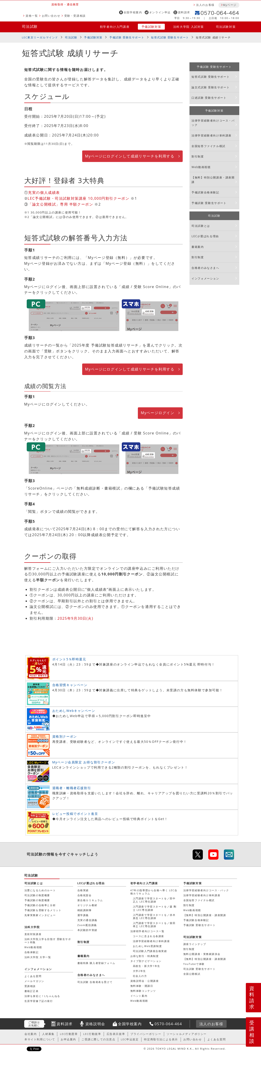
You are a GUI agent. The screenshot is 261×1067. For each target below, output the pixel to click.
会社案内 (30, 1034)
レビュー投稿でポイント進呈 (75, 813)
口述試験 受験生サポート (209, 98)
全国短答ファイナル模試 (208, 146)
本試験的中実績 (87, 930)
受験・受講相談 (75, 15)
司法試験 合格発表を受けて (95, 982)
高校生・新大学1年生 (146, 966)
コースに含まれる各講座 (148, 936)
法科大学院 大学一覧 (37, 957)
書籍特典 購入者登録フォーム (96, 963)
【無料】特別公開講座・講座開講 (213, 180)
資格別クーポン (64, 736)
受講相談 (252, 1031)
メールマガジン (34, 981)
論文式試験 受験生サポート (211, 87)
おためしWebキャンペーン (73, 710)
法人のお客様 (205, 5)
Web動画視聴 (201, 167)
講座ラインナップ (194, 944)
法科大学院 (32, 927)
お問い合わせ (51, 15)
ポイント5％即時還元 (69, 659)
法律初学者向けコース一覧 (147, 931)
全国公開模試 (192, 974)
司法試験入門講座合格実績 (150, 951)
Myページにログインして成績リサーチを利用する (129, 156)
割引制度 (198, 156)
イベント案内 (139, 995)
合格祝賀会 (84, 895)
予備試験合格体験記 (205, 192)
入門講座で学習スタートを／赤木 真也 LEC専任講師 (154, 916)
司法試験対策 (226, 27)
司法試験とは (201, 226)
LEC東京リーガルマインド (40, 37)
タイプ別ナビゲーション (146, 961)
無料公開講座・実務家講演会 (201, 954)
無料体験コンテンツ (143, 990)
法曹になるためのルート (40, 890)
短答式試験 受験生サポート (170, 37)
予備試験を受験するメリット (43, 910)
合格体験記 (31, 952)
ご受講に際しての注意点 (98, 1039)
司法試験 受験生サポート (199, 969)
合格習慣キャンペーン (70, 685)
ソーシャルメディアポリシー (187, 1034)
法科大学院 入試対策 (188, 27)
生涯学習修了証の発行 (38, 1001)
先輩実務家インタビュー (40, 915)
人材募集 (48, 1034)
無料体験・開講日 (141, 985)
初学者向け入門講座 (114, 27)
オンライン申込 (160, 12)
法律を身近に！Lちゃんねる (42, 996)
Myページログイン (158, 412)
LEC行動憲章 (69, 1034)
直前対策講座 (33, 934)
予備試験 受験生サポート (126, 37)
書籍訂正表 (31, 991)
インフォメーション (205, 278)
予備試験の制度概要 (37, 900)
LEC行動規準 (92, 1034)
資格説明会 (95, 1023)
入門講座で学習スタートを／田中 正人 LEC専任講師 (154, 900)
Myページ (230, 5)
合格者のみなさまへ (205, 268)
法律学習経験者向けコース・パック (213, 123)
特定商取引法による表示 (161, 1039)
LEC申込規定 (130, 1039)
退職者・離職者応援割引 (71, 788)
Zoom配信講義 (87, 925)
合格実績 (83, 890)
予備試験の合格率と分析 (40, 905)
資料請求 (184, 12)
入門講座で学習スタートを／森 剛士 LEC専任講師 (155, 908)
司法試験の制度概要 (37, 895)
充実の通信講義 (87, 920)
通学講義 (83, 915)
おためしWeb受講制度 (147, 946)
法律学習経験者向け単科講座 (212, 135)
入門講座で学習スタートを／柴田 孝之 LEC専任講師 (154, 924)
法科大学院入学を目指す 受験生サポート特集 (47, 940)
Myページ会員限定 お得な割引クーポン (83, 762)
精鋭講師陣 (84, 910)
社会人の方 (140, 976)
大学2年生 (139, 971)
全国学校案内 (133, 12)
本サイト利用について (39, 1039)
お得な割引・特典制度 (144, 956)
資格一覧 (32, 15)
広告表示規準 (116, 1034)
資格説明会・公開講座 (144, 981)
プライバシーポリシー (145, 1034)
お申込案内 (68, 1039)
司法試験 (30, 26)
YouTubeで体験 (194, 964)
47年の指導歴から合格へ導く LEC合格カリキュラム (153, 892)
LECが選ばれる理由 (205, 236)
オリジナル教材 (87, 905)
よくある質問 (33, 976)
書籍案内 (198, 247)
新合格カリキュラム (90, 900)
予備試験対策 (151, 27)
